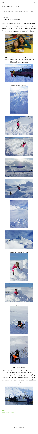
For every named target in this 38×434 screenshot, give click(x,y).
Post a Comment (6, 419)
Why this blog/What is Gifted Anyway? (17, 11)
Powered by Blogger (19, 427)
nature (6, 412)
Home (4, 11)
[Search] (35, 2)
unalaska (12, 412)
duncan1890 (22, 430)
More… (32, 11)
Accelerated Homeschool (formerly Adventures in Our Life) (15, 5)
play (9, 412)
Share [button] (3, 410)
